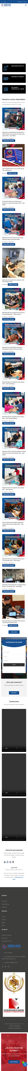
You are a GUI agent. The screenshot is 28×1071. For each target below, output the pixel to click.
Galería (3, 922)
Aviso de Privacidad (14, 1026)
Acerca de (4, 901)
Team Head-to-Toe (6, 941)
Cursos (3, 916)
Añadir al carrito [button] (12, 173)
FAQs (3, 925)
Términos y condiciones (14, 1028)
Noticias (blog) (5, 904)
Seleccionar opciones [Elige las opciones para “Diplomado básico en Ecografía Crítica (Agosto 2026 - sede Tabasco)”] (8, 494)
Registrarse (20, 1)
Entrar (25, 1)
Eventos (4, 919)
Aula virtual (4, 938)
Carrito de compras (6, 935)
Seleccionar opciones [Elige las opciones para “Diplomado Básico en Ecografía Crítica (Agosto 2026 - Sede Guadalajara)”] (8, 388)
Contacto (4, 907)
